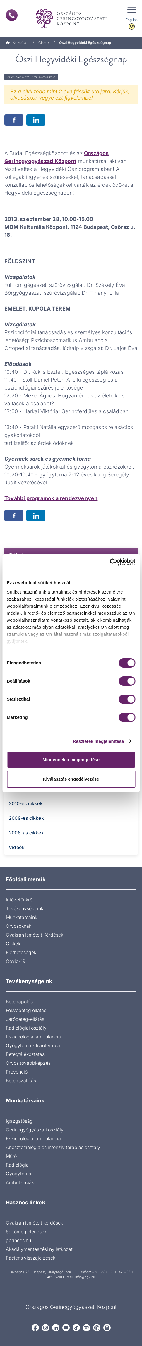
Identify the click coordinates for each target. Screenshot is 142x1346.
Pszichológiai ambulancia (33, 1037)
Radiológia (17, 1165)
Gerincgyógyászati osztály (35, 1130)
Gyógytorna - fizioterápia (33, 1045)
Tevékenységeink (24, 908)
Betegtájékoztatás (25, 1054)
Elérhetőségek (21, 952)
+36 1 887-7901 (104, 1272)
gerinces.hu (18, 1240)
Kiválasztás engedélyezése (71, 778)
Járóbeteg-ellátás (25, 1019)
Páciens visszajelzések (30, 1258)
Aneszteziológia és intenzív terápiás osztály (53, 1147)
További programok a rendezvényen (50, 498)
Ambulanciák (20, 1182)
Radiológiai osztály (26, 1028)
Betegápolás (19, 1001)
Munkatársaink (21, 917)
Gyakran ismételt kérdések (34, 1223)
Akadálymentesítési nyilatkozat (39, 1249)
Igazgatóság (19, 1121)
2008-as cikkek (26, 833)
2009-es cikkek (26, 818)
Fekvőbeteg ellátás (26, 1010)
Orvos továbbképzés (28, 1063)
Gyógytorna (18, 1174)
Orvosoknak (18, 926)
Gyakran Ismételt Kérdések (34, 935)
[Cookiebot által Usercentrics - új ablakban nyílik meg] (109, 562)
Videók (17, 847)
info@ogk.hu (85, 1277)
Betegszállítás (21, 1080)
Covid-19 (15, 961)
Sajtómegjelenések (26, 1231)
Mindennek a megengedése (71, 759)
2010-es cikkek (26, 803)
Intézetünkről (20, 900)
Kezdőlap (17, 42)
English (132, 20)
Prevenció (17, 1072)
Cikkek (43, 42)
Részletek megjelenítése (98, 741)
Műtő (11, 1156)
